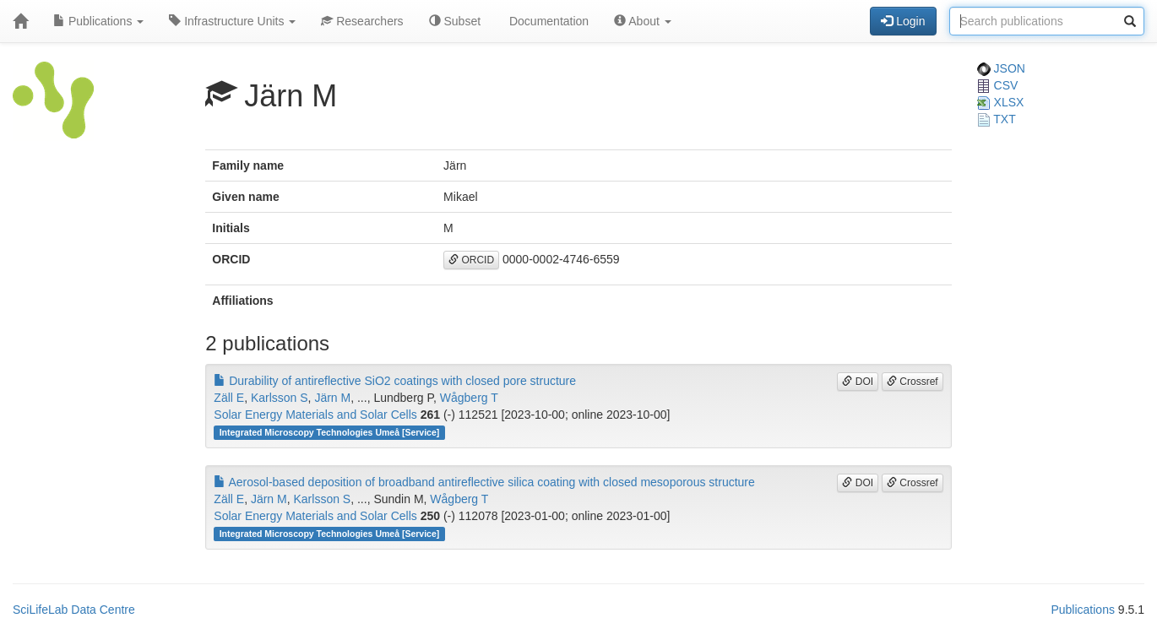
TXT (996, 119)
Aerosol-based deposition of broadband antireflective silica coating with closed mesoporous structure (484, 482)
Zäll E (229, 397)
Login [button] (903, 21)
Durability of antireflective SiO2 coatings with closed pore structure (395, 381)
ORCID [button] (471, 260)
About (642, 21)
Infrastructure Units (232, 21)
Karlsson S (279, 397)
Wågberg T (469, 397)
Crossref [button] (912, 382)
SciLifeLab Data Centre (74, 609)
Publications (98, 21)
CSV (997, 85)
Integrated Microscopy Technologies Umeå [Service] (330, 432)
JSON (1001, 68)
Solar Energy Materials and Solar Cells (315, 414)
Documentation (547, 21)
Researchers (362, 21)
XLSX (1000, 102)
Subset (455, 21)
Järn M (332, 397)
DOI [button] (857, 382)
